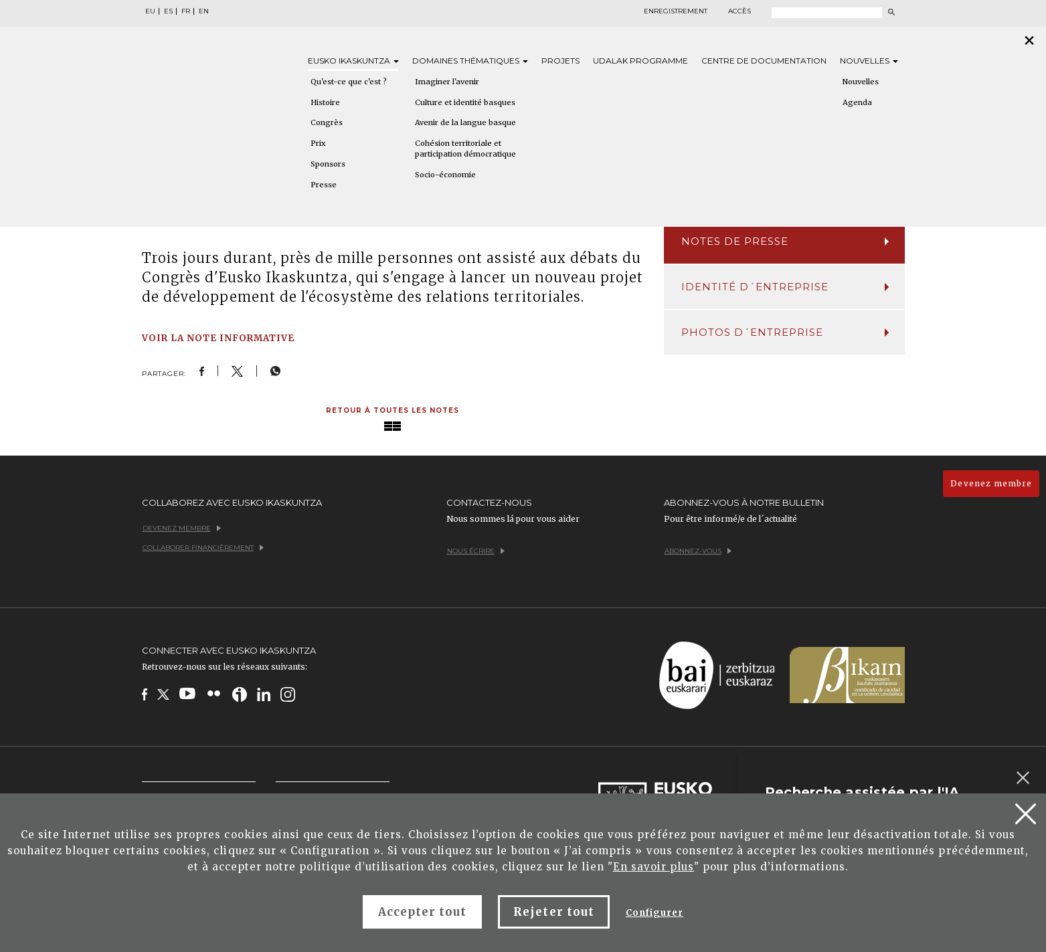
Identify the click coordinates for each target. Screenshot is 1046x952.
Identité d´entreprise (785, 286)
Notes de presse (785, 241)
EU (150, 11)
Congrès (327, 122)
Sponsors (328, 164)
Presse (324, 184)
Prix (318, 143)
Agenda (857, 102)
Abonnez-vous (698, 551)
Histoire (325, 102)
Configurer (654, 913)
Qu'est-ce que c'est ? (349, 81)
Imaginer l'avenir (447, 81)
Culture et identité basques (465, 102)
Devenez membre (991, 483)
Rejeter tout (553, 912)
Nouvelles (869, 61)
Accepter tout (422, 912)
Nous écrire (476, 551)
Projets (560, 61)
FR (185, 11)
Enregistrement (675, 11)
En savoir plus (654, 866)
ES (168, 11)
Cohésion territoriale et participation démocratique (465, 148)
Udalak (640, 61)
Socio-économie (445, 174)
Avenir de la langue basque (465, 122)
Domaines (470, 61)
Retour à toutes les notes (393, 410)
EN (204, 11)
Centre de (763, 61)
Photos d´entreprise (785, 332)
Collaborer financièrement (203, 547)
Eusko (353, 61)
